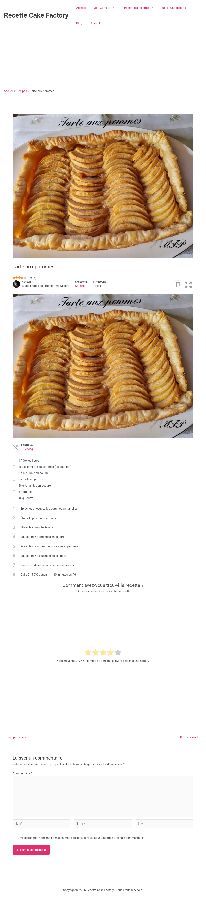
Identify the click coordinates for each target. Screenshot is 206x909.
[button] (109, 7)
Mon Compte (101, 7)
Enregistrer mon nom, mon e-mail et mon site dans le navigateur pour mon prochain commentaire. (81, 839)
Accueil (80, 7)
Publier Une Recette (166, 7)
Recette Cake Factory (36, 15)
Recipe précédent (17, 737)
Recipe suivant (190, 737)
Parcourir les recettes (132, 7)
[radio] (88, 653)
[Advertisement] (103, 60)
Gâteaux (80, 286)
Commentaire (22, 773)
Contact (80, 23)
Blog (188, 7)
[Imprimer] (177, 283)
